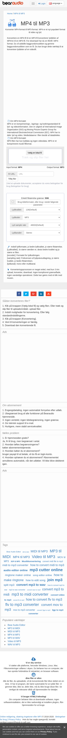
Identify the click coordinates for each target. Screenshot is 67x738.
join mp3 (54, 580)
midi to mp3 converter (15, 565)
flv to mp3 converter (22, 604)
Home (9, 13)
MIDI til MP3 (39, 551)
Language (55, 3)
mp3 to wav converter (17, 590)
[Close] (64, 727)
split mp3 (9, 584)
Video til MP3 (43, 556)
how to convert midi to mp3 (47, 565)
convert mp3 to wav (30, 585)
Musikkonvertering (31, 561)
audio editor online (16, 570)
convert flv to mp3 (18, 600)
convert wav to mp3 (34, 590)
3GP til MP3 (15, 561)
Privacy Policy (14, 719)
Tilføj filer (12, 179)
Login (41, 3)
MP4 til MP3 (19, 13)
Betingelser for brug (19, 186)
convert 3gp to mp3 (43, 610)
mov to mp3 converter (24, 610)
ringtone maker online (18, 575)
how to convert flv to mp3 (44, 599)
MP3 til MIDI (14, 628)
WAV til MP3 (14, 644)
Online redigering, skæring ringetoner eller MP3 (21, 717)
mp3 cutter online (46, 570)
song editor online (42, 575)
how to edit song (35, 580)
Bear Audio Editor (14, 552)
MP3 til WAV (26, 552)
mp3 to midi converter (30, 594)
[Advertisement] (32, 86)
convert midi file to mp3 (52, 561)
